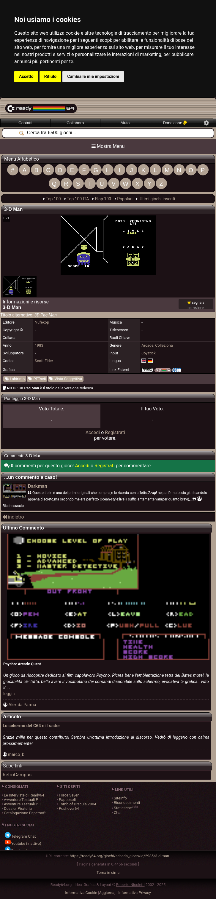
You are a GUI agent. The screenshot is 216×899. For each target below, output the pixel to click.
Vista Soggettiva (65, 379)
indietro (13, 517)
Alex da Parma (22, 704)
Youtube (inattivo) (22, 843)
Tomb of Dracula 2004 (77, 804)
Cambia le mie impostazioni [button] (93, 76)
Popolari (125, 198)
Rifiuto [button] (50, 76)
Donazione (175, 123)
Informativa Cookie (81, 892)
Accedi (93, 432)
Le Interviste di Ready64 (24, 795)
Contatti (25, 123)
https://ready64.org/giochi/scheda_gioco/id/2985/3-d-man (119, 856)
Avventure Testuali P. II (23, 804)
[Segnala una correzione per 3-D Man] (196, 305)
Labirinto (15, 379)
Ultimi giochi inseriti (157, 198)
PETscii (37, 379)
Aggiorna (106, 892)
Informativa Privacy (134, 892)
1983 (39, 345)
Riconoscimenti (127, 802)
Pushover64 (69, 808)
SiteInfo (120, 798)
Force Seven (69, 795)
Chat (118, 812)
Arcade (147, 345)
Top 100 (53, 198)
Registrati (115, 432)
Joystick (148, 353)
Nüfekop (42, 322)
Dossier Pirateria (18, 808)
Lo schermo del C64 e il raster (31, 725)
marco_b (16, 754)
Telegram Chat (20, 836)
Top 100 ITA (78, 198)
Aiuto (125, 123)
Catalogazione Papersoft (25, 813)
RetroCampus (17, 775)
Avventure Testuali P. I (22, 799)
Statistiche (123, 808)
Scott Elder (44, 361)
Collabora (75, 123)
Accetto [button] (26, 76)
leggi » (9, 693)
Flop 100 (103, 198)
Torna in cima (108, 872)
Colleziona (164, 345)
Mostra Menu (108, 146)
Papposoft (67, 799)
